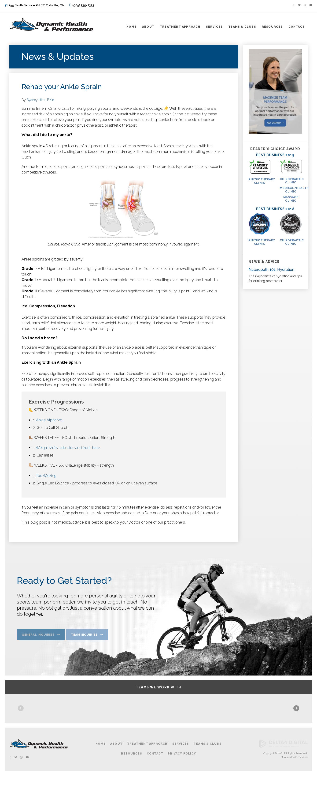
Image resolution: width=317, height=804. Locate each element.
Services (214, 26)
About (148, 26)
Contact (296, 26)
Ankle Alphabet (49, 420)
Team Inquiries (84, 636)
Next (295, 723)
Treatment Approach (180, 26)
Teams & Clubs (242, 26)
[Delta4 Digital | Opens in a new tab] (283, 775)
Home (131, 26)
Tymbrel (303, 785)
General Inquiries (38, 636)
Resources (272, 26)
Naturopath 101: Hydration (271, 269)
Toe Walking (46, 475)
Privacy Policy (182, 782)
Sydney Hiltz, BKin (40, 100)
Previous (21, 723)
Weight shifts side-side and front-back (68, 447)
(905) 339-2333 (83, 5)
